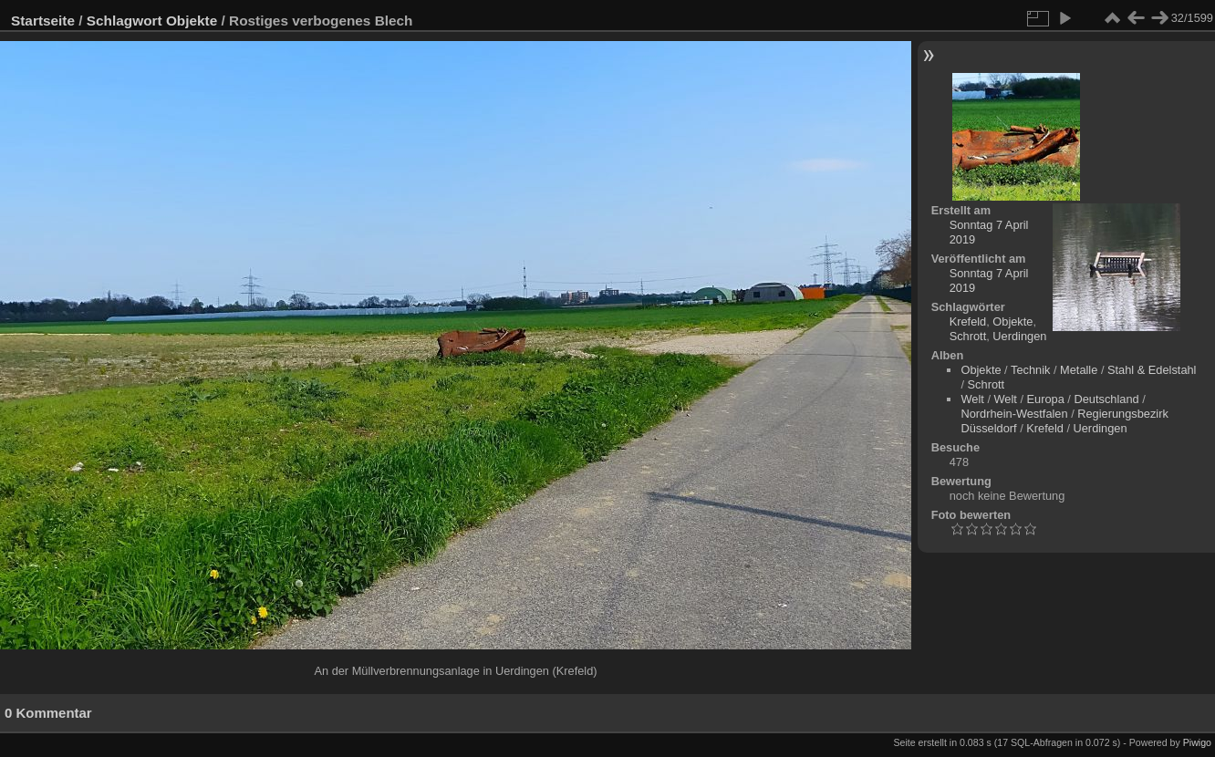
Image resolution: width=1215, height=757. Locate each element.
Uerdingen (1019, 336)
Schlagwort (124, 20)
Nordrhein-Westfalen (1014, 413)
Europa (1045, 399)
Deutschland (1106, 399)
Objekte (191, 20)
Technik (1030, 370)
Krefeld (968, 321)
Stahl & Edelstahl (1151, 370)
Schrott (968, 336)
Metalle (1078, 370)
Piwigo (1197, 742)
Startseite (43, 20)
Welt (972, 399)
